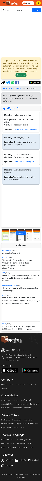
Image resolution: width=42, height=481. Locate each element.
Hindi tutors (5, 419)
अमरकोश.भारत (5, 400)
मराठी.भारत (15, 400)
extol (22, 129)
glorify (7, 108)
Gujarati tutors (6, 427)
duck (4, 295)
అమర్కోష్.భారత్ (26, 400)
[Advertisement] (21, 35)
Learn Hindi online (7, 439)
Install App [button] (21, 233)
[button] (4, 235)
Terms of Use (32, 384)
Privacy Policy (20, 384)
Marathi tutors (33, 423)
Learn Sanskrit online (25, 447)
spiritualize (19, 161)
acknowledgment (9, 285)
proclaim (33, 129)
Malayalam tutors (7, 423)
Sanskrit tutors (19, 427)
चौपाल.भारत (27, 407)
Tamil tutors (28, 419)
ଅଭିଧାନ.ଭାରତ (6, 407)
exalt (17, 129)
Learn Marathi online (24, 443)
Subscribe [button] (21, 75)
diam (4, 257)
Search (36, 10)
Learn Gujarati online (8, 447)
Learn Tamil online (7, 443)
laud (27, 129)
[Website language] (28, 3)
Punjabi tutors (21, 423)
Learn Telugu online (24, 439)
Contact (4, 388)
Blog (11, 384)
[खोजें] (23, 10)
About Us (4, 384)
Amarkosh (7, 88)
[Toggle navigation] (3, 3)
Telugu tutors (16, 419)
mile (4, 323)
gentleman (7, 250)
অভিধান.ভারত (17, 407)
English (18, 88)
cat (3, 272)
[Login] (38, 3)
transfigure (29, 161)
